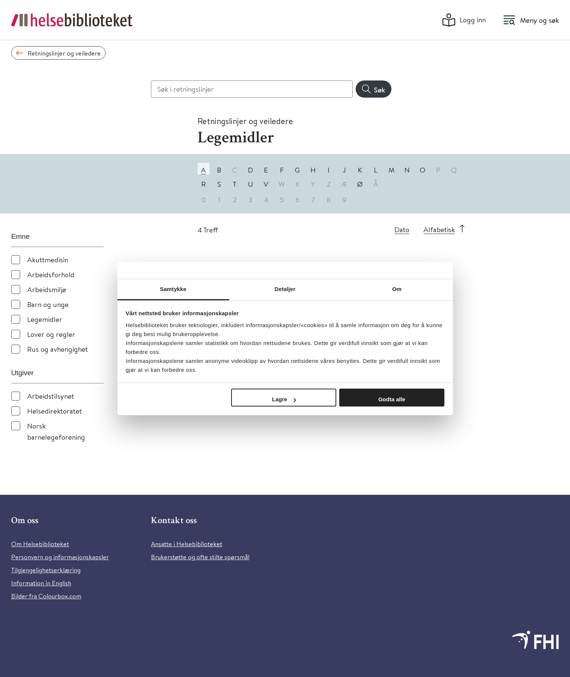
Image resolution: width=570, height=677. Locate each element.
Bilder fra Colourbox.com (46, 596)
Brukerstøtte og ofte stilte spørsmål (200, 557)
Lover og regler (51, 334)
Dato (401, 229)
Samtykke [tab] (173, 289)
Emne (20, 236)
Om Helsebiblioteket (40, 544)
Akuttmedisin (47, 259)
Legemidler (44, 319)
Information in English (41, 583)
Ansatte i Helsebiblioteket (186, 544)
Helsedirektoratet (54, 410)
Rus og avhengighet (57, 349)
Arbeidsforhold (51, 274)
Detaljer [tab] (285, 289)
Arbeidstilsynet (50, 396)
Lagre (284, 399)
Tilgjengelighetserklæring (46, 570)
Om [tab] (396, 289)
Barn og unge (48, 304)
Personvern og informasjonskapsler (60, 557)
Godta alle (392, 399)
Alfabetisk (439, 229)
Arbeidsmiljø (46, 289)
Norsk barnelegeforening (56, 431)
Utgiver (22, 373)
